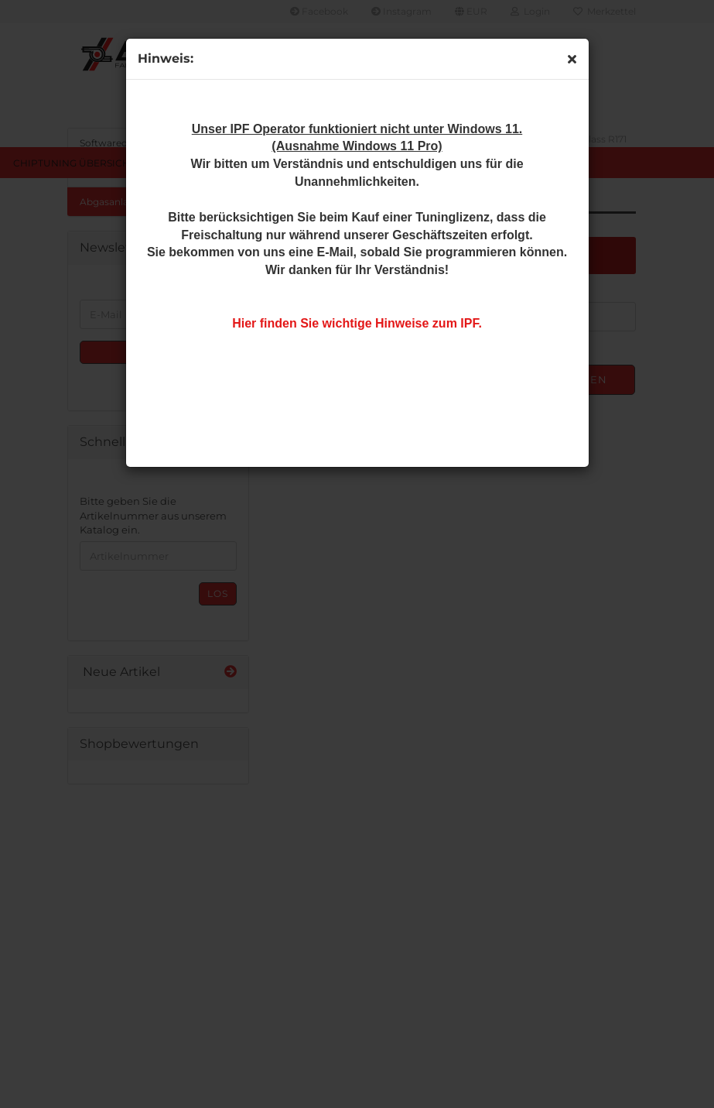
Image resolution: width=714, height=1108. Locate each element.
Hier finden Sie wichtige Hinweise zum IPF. (357, 323)
